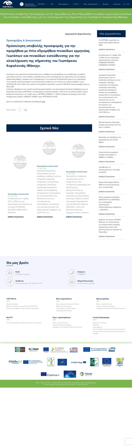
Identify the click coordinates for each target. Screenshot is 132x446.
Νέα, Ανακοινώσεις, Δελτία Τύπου (67, 304)
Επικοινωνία (116, 4)
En (128, 4)
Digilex (82, 382)
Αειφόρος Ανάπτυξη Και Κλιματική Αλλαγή (67, 327)
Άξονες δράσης (64, 4)
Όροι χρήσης (97, 327)
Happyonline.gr (91, 382)
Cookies (95, 333)
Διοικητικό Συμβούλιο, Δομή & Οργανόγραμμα (22, 308)
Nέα (53, 4)
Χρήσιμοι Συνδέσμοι (100, 323)
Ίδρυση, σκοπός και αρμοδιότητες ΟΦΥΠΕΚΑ (21, 306)
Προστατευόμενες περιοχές (105, 306)
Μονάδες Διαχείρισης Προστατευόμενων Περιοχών (24, 323)
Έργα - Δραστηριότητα (91, 4)
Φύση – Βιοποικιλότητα (104, 304)
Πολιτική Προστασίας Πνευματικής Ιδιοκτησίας (109, 329)
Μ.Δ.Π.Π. (76, 4)
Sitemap (96, 325)
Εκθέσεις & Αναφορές (63, 306)
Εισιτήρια (106, 4)
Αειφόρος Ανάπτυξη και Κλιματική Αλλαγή (111, 308)
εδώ (43, 102)
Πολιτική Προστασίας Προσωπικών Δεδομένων (109, 331)
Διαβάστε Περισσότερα (16, 217)
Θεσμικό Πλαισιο (12, 304)
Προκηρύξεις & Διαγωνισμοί (66, 308)
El (124, 4)
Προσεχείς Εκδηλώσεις (64, 310)
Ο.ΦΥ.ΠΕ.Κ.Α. (42, 4)
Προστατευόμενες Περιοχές (62, 325)
